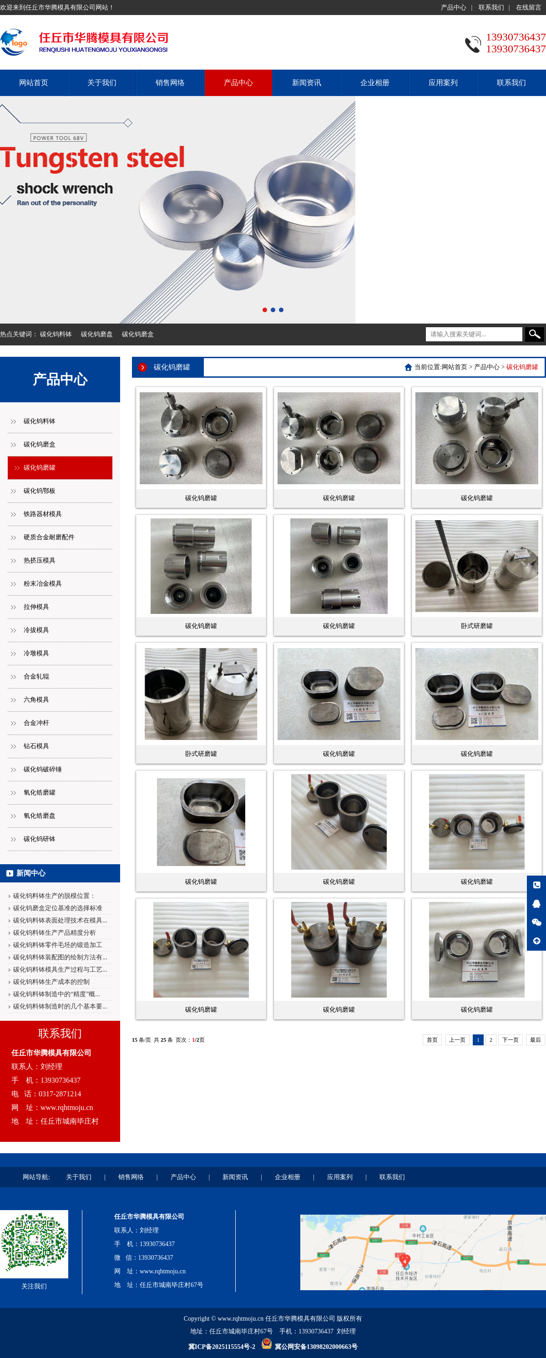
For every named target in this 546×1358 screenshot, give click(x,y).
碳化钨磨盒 (138, 334)
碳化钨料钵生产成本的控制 (51, 981)
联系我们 (491, 7)
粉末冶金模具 (43, 583)
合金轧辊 (36, 676)
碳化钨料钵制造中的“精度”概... (56, 994)
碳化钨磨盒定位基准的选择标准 (57, 908)
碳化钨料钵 (56, 334)
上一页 (457, 1040)
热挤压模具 (40, 560)
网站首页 (33, 82)
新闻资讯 (306, 82)
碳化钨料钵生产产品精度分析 (54, 932)
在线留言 (528, 7)
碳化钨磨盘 (97, 334)
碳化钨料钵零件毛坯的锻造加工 (57, 945)
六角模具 (36, 699)
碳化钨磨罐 (40, 467)
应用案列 (443, 82)
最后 (535, 1040)
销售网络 (170, 82)
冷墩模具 (36, 653)
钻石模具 (36, 746)
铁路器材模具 (43, 514)
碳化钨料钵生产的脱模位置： (54, 895)
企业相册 (374, 82)
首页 (432, 1040)
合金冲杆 (36, 723)
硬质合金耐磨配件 (49, 537)
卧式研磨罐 (477, 626)
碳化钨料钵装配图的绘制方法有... (60, 957)
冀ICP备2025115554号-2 (221, 1346)
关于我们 (101, 82)
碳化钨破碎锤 (43, 769)
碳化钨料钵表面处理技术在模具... (60, 920)
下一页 (510, 1040)
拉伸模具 (36, 606)
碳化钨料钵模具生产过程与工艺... (60, 969)
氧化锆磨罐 (40, 792)
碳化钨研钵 (40, 839)
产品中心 (453, 7)
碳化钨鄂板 (40, 490)
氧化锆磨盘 (40, 815)
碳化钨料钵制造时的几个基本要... (60, 1006)
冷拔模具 (36, 630)
